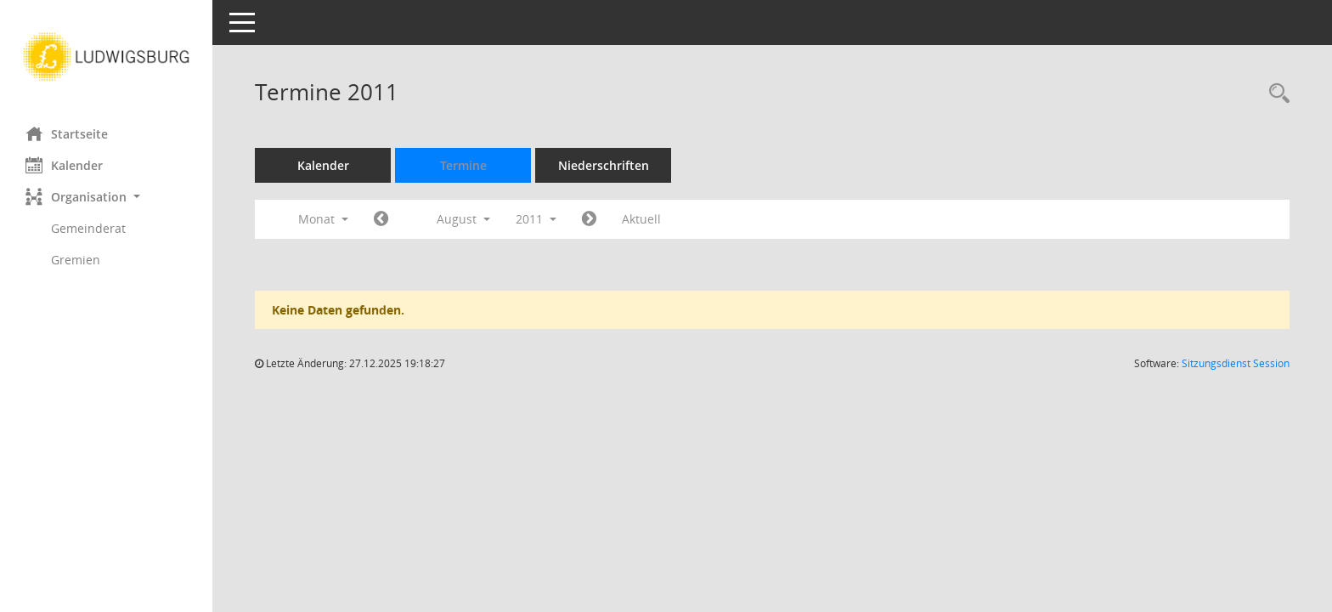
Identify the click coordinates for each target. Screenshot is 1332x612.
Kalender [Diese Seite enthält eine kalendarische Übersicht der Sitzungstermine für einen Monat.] (64, 164)
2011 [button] (536, 219)
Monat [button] (323, 219)
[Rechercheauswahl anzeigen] (1275, 94)
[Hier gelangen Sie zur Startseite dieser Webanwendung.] (106, 57)
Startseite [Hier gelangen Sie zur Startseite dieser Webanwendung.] (66, 133)
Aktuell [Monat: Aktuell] (641, 219)
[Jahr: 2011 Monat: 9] (589, 219)
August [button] (463, 219)
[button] (106, 196)
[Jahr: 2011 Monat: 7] (381, 219)
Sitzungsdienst (1236, 363)
